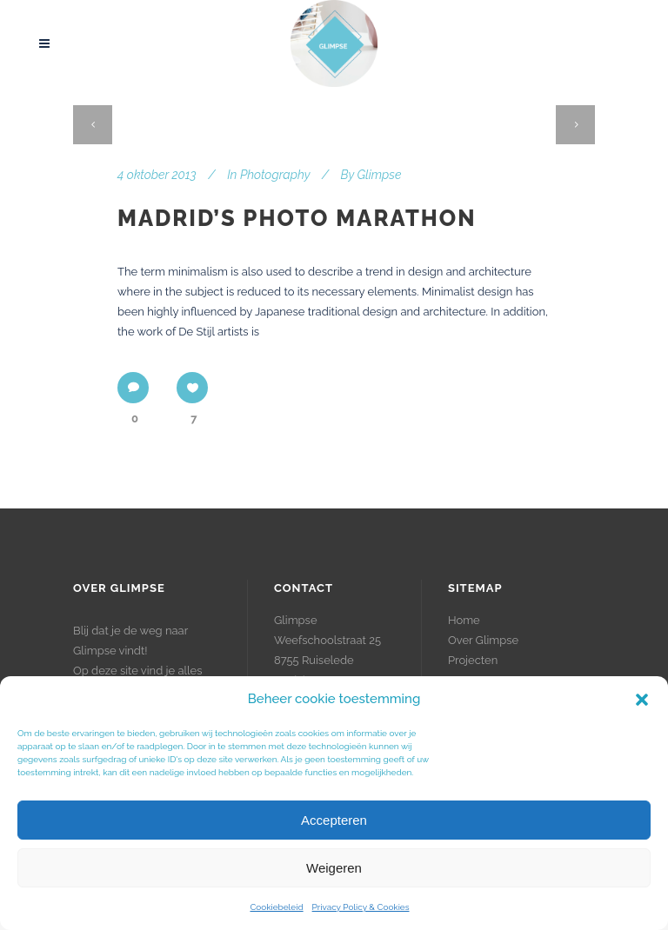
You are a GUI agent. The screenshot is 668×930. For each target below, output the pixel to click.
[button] (642, 699)
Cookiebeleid (276, 907)
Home (464, 620)
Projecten (473, 660)
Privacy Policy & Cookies (361, 907)
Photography (275, 175)
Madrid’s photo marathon (297, 218)
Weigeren (334, 867)
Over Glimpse (483, 640)
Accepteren (334, 820)
